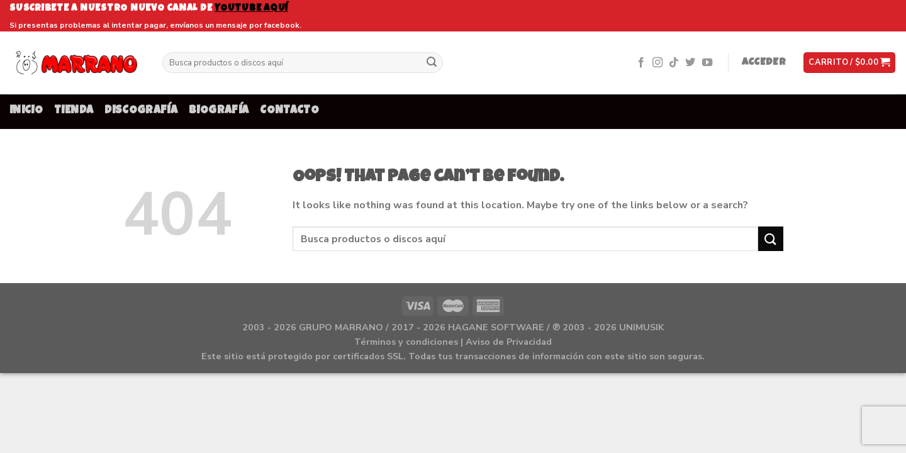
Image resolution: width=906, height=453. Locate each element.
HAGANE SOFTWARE (496, 327)
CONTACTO (289, 111)
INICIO (26, 111)
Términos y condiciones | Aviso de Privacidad (453, 341)
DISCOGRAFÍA (140, 111)
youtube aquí (251, 8)
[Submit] (431, 63)
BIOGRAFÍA (219, 111)
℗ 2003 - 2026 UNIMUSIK (608, 327)
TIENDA (73, 111)
